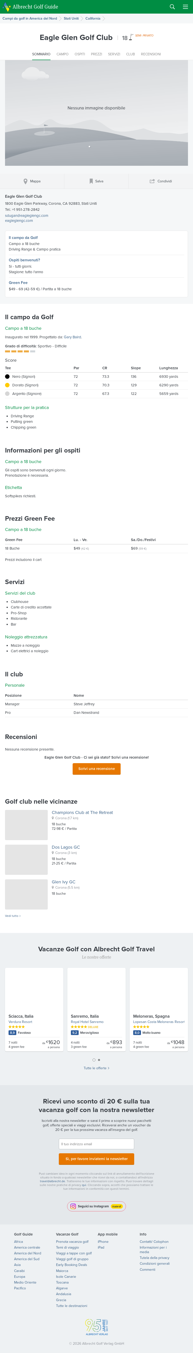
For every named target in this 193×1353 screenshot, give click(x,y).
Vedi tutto (11, 915)
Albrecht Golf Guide (35, 6)
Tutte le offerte (95, 1066)
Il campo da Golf (23, 237)
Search (172, 7)
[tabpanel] (96, 1010)
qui (84, 1182)
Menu (185, 7)
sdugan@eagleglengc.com (26, 215)
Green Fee (18, 282)
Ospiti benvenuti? (24, 260)
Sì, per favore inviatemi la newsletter (96, 1156)
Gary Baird (72, 337)
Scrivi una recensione (96, 768)
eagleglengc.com (19, 220)
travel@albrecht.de (52, 1178)
